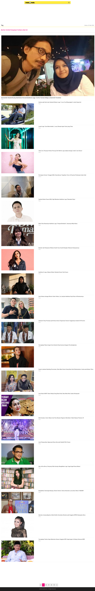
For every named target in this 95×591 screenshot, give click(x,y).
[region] (47, 13)
